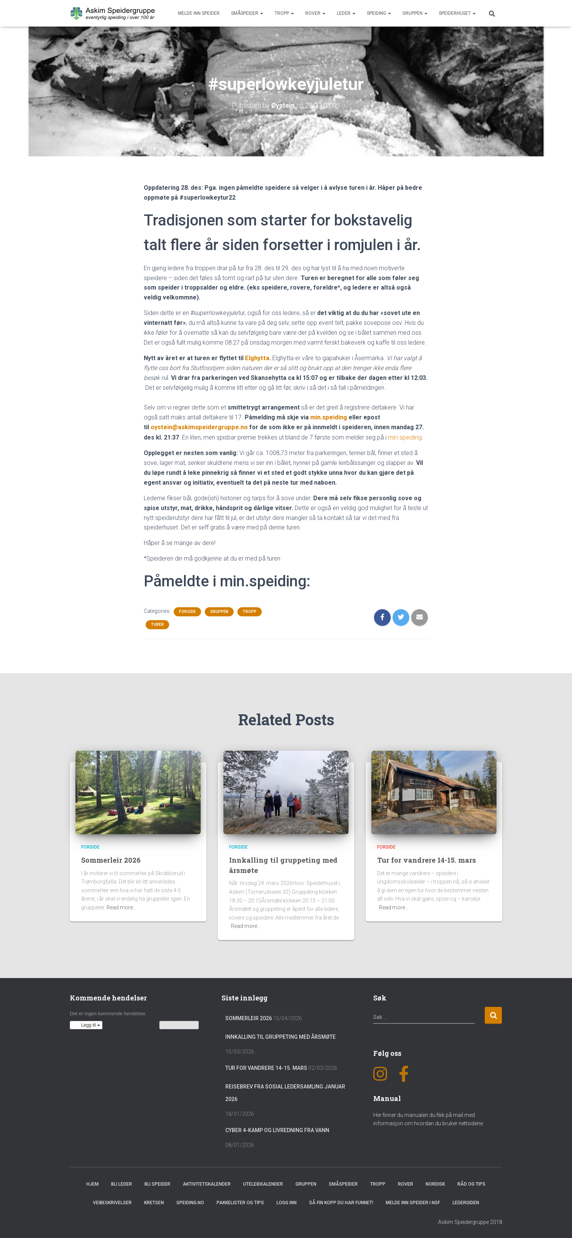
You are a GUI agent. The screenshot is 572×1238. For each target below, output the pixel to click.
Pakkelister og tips (240, 1201)
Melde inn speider (199, 13)
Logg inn (287, 1201)
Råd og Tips (471, 1183)
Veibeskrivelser (112, 1201)
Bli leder (121, 1183)
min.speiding (328, 417)
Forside (187, 610)
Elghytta (256, 357)
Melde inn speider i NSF (413, 1201)
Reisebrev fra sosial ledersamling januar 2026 (285, 1091)
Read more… (121, 906)
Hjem (92, 1183)
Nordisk (435, 1183)
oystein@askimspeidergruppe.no (198, 426)
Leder (346, 13)
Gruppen (414, 13)
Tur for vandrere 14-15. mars (427, 858)
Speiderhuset (457, 13)
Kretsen (154, 1201)
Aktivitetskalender (207, 1183)
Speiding (379, 13)
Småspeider (247, 13)
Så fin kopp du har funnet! (341, 1201)
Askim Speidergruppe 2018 (470, 1221)
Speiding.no (190, 1201)
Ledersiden (466, 1201)
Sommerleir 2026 (111, 858)
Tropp (284, 13)
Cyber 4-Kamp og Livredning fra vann (277, 1129)
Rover (315, 13)
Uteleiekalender (263, 1183)
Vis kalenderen (179, 1024)
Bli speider (157, 1183)
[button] (86, 1024)
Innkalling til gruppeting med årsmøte (280, 1036)
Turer (157, 623)
